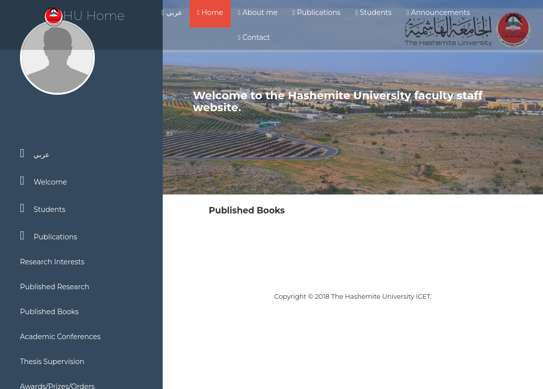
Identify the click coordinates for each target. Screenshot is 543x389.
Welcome (43, 181)
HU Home (84, 15)
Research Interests (52, 261)
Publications (316, 12)
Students (373, 12)
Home (210, 12)
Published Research (54, 286)
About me (257, 12)
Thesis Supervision (52, 361)
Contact (254, 37)
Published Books (49, 311)
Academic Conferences (60, 336)
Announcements (438, 12)
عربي (172, 12)
